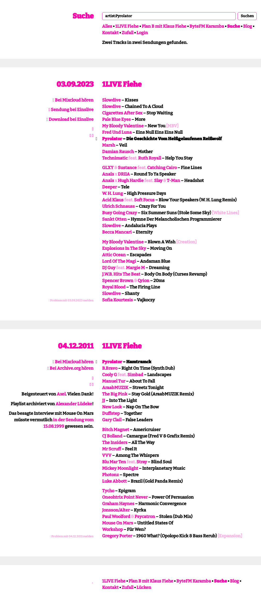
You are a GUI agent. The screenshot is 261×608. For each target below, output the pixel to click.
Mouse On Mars (117, 523)
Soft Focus (144, 200)
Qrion (143, 280)
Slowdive (111, 100)
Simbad (135, 374)
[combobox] (169, 16)
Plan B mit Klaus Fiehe (164, 26)
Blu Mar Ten (114, 461)
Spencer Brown (117, 280)
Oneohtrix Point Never (125, 497)
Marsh (108, 145)
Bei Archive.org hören (70, 368)
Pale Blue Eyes (116, 119)
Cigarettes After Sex (122, 113)
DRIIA (124, 174)
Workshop (112, 529)
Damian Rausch (118, 151)
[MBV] (172, 125)
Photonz (110, 474)
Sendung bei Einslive (71, 109)
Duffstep (111, 413)
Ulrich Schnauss (118, 206)
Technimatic (115, 158)
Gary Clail (111, 419)
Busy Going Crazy (119, 212)
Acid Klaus (113, 200)
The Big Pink (114, 394)
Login (142, 32)
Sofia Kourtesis (117, 300)
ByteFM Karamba (206, 26)
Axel (61, 394)
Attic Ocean (114, 254)
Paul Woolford (116, 516)
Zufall (127, 32)
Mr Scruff (111, 449)
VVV (106, 455)
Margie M (135, 267)
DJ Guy (108, 267)
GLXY (108, 167)
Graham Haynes (118, 503)
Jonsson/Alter (116, 510)
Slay (158, 180)
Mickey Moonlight (120, 468)
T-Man (173, 180)
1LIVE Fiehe (127, 26)
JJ (103, 400)
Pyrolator (112, 138)
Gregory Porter (117, 536)
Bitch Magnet (115, 429)
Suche (83, 16)
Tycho (108, 490)
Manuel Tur (113, 381)
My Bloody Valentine (123, 125)
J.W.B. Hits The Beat (121, 274)
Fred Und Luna (117, 132)
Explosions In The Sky (124, 248)
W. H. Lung (112, 193)
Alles (107, 26)
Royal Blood (113, 287)
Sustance (127, 167)
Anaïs (108, 174)
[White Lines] (225, 212)
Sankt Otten (114, 219)
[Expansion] (230, 536)
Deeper (109, 187)
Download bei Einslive (70, 119)
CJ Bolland (112, 436)
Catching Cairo (162, 167)
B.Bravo (109, 368)
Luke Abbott (114, 481)
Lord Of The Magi (119, 261)
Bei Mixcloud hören (73, 100)
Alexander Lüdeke (74, 403)
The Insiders (114, 442)
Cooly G (109, 374)
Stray (141, 461)
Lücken (143, 587)
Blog (247, 26)
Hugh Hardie (131, 180)
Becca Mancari (117, 232)
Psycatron (145, 516)
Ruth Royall (149, 158)
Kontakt (110, 32)
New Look (112, 407)
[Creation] (186, 242)
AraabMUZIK (115, 387)
